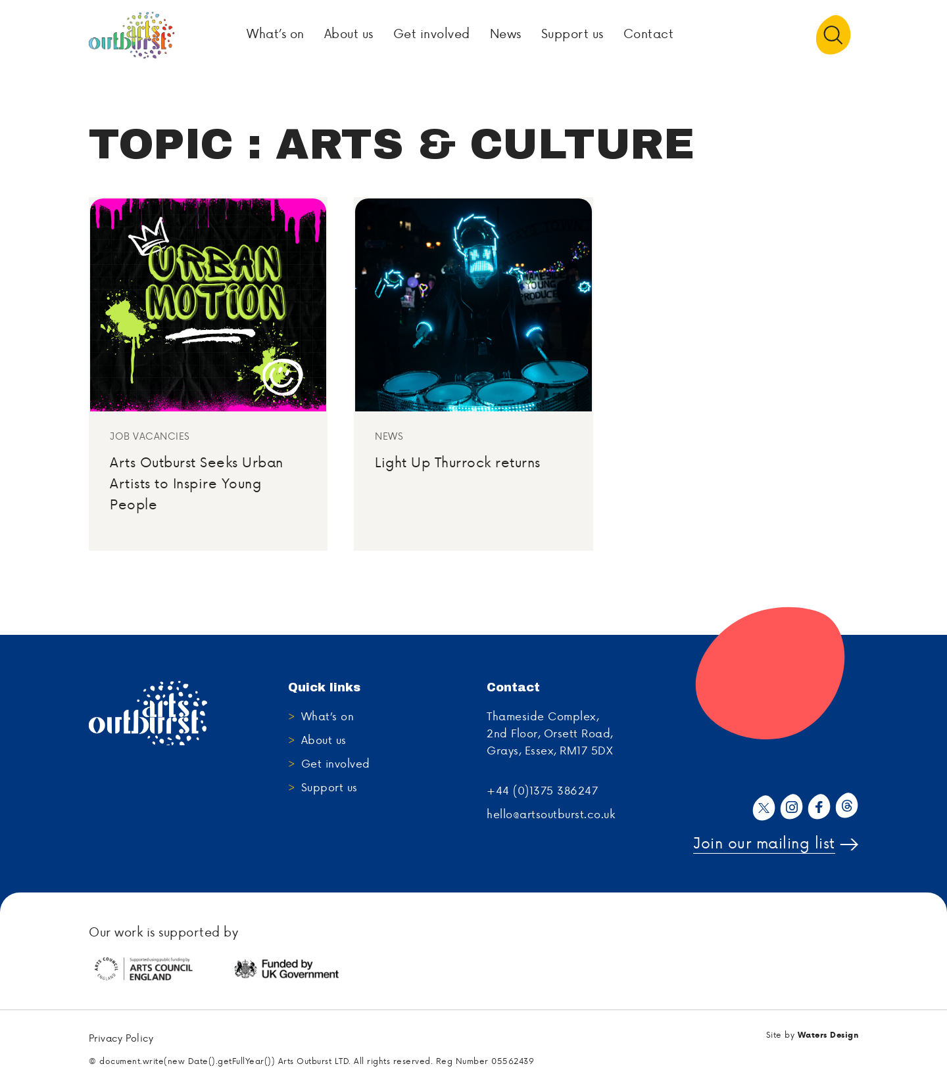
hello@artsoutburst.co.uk (551, 815)
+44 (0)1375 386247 (542, 791)
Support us (329, 788)
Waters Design (828, 1035)
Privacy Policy (121, 1039)
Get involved (335, 764)
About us (324, 741)
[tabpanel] (160, 970)
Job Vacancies (150, 437)
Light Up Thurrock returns (458, 463)
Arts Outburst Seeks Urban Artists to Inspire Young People (196, 484)
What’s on (327, 717)
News (389, 437)
